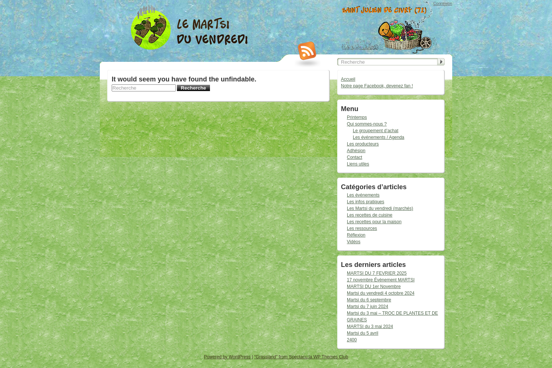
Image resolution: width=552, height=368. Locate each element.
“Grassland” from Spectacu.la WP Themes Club (301, 356)
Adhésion (356, 150)
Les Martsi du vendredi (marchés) (380, 208)
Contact (354, 157)
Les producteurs (363, 144)
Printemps (357, 117)
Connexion (442, 3)
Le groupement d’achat (375, 130)
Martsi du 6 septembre (369, 299)
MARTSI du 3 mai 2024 (370, 326)
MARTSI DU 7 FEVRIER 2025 (377, 273)
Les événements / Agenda (378, 137)
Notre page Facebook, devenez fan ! (377, 85)
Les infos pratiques (365, 201)
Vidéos (353, 241)
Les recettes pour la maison (374, 221)
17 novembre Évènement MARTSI (381, 279)
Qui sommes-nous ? (367, 124)
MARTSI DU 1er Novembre (374, 286)
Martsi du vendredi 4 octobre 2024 (380, 293)
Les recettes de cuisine (369, 215)
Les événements (363, 195)
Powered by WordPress (227, 356)
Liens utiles (358, 164)
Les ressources (362, 228)
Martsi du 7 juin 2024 (367, 306)
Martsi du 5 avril (362, 333)
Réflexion (356, 235)
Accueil (348, 79)
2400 (352, 339)
